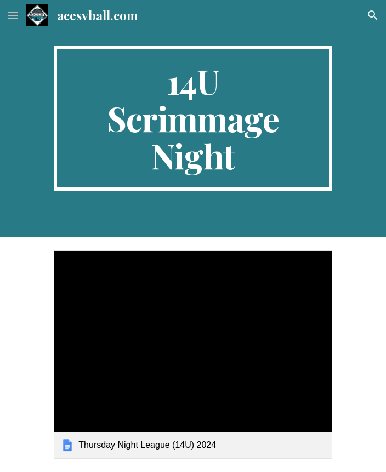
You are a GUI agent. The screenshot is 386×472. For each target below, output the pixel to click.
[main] (193, 118)
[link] (193, 354)
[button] (13, 15)
